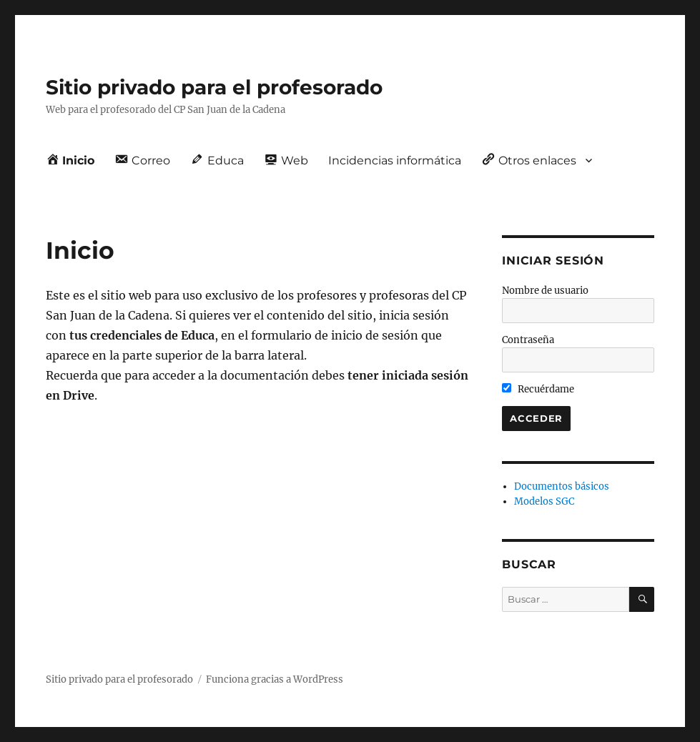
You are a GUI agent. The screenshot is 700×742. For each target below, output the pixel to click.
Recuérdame (538, 389)
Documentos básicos (561, 486)
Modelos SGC (544, 501)
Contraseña (528, 340)
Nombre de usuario (545, 291)
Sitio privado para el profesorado (214, 87)
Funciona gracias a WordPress (274, 679)
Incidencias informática (394, 160)
